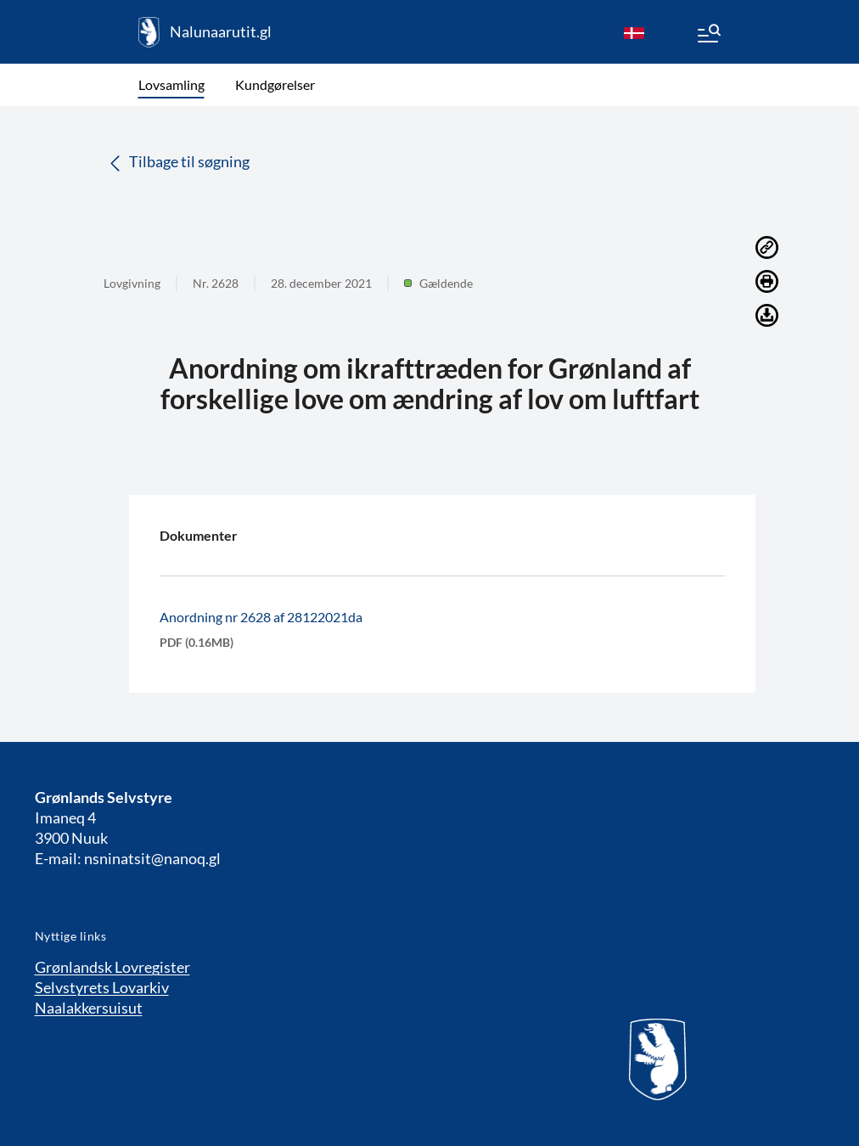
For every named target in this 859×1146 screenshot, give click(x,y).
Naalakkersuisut (89, 1007)
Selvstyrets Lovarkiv (102, 987)
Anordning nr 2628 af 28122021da (261, 617)
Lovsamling (171, 84)
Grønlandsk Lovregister (112, 967)
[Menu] (707, 35)
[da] (634, 32)
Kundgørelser (275, 84)
